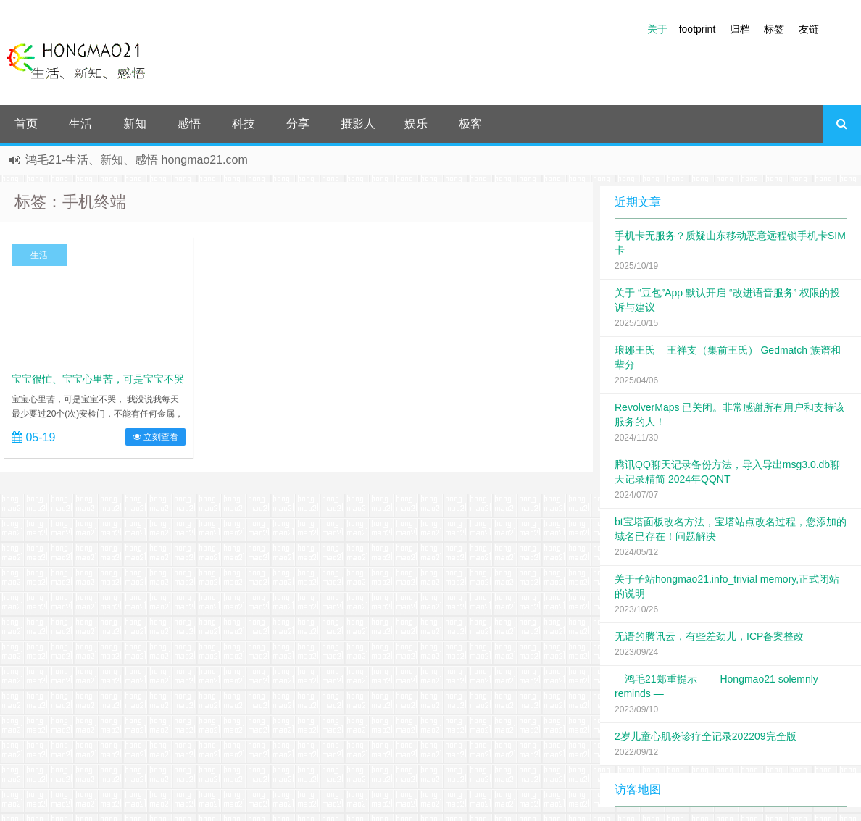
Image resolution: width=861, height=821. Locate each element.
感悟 (189, 123)
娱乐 (416, 123)
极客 (470, 123)
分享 (297, 123)
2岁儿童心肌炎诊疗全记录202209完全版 (705, 736)
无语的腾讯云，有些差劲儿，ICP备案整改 (709, 636)
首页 (26, 123)
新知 (134, 123)
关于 (657, 29)
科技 (243, 123)
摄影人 (358, 123)
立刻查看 (155, 437)
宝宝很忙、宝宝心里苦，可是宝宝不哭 (98, 379)
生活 (80, 123)
